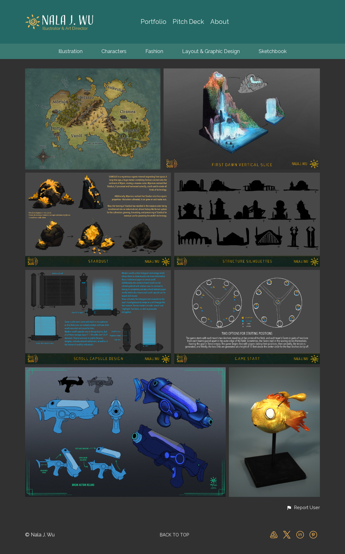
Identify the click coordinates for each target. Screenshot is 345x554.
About (219, 21)
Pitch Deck (188, 21)
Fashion (154, 51)
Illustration (70, 51)
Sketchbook (273, 51)
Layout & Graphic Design (211, 51)
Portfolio (153, 21)
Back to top (174, 534)
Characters (114, 51)
